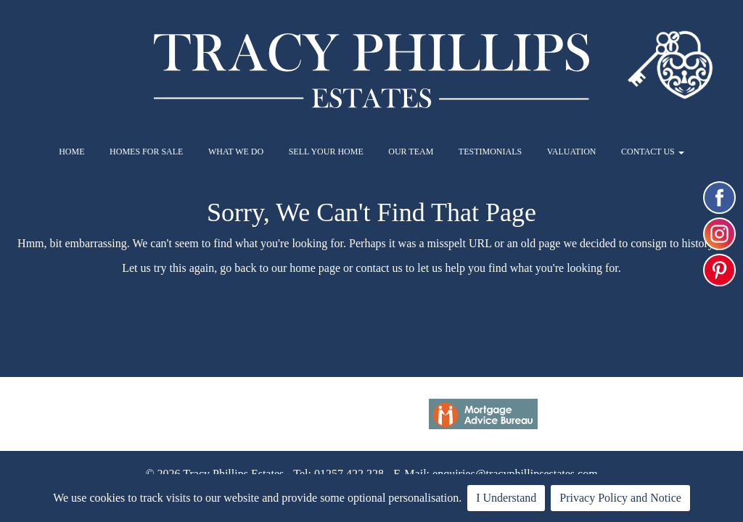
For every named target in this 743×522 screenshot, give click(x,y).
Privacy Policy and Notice (620, 498)
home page (315, 268)
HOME (71, 151)
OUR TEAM (410, 151)
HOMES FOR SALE (146, 151)
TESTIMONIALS (490, 151)
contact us (379, 268)
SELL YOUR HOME (326, 151)
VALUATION (571, 151)
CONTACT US (652, 151)
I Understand (506, 498)
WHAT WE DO (235, 151)
